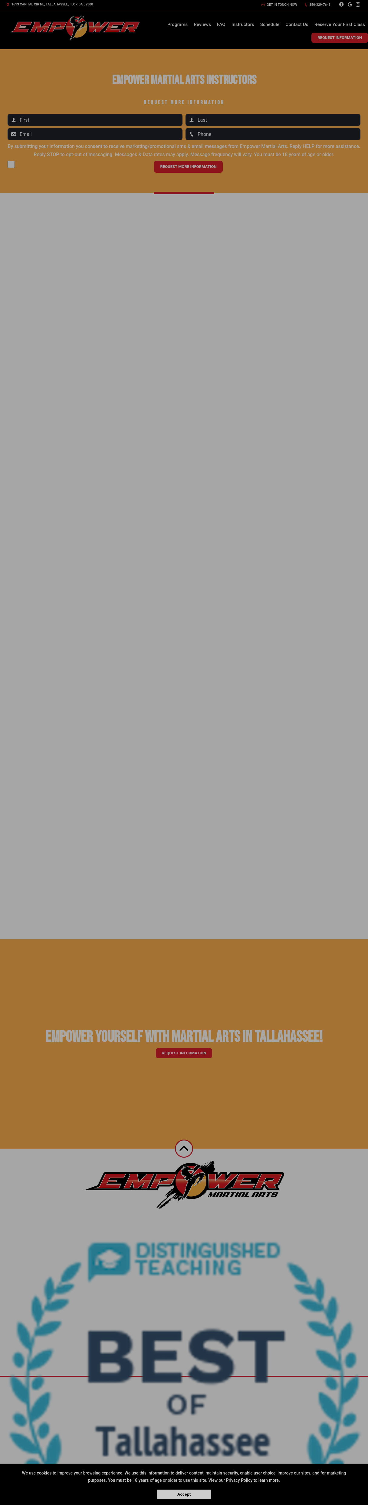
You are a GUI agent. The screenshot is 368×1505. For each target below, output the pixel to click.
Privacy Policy (239, 1480)
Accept (184, 1494)
